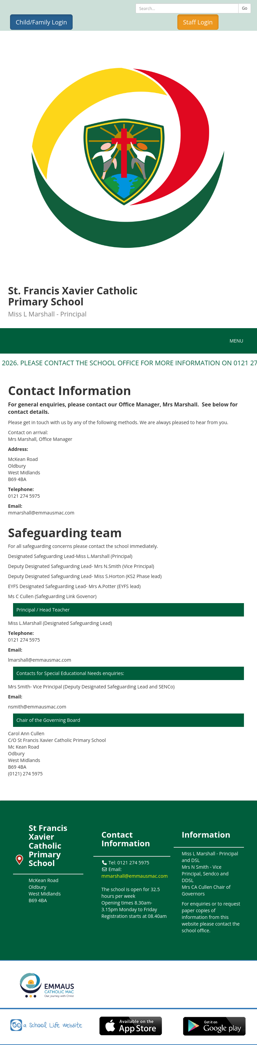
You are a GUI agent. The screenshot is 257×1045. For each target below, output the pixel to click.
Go (244, 8)
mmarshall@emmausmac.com (134, 876)
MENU (238, 340)
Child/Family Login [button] (41, 22)
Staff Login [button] (198, 22)
